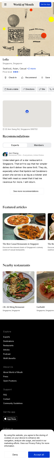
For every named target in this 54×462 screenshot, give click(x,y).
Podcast (6, 354)
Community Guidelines (13, 403)
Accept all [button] (39, 454)
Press (5, 376)
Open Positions (10, 381)
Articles (6, 350)
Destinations (8, 341)
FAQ (5, 395)
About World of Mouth (13, 372)
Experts (6, 337)
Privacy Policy (35, 443)
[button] (5, 4)
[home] (23, 4)
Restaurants (8, 345)
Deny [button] (15, 454)
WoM (9, 358)
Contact (6, 399)
